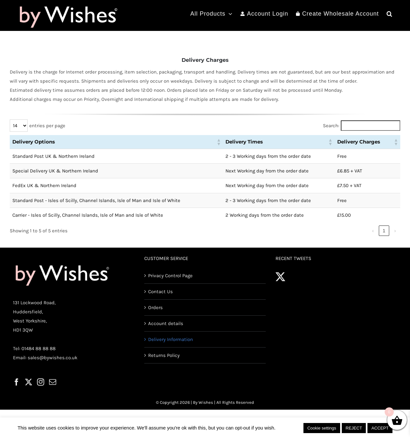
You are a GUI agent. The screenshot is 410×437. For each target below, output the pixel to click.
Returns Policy (164, 355)
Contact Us (160, 291)
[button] (389, 13)
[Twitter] (28, 382)
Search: (331, 126)
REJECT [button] (354, 428)
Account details (165, 323)
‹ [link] (373, 230)
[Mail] (52, 382)
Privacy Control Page (170, 276)
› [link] (395, 230)
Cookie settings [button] (321, 428)
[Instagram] (40, 382)
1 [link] (384, 230)
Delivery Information (170, 339)
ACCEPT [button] (380, 428)
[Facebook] (16, 382)
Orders (155, 307)
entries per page (47, 126)
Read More (289, 427)
